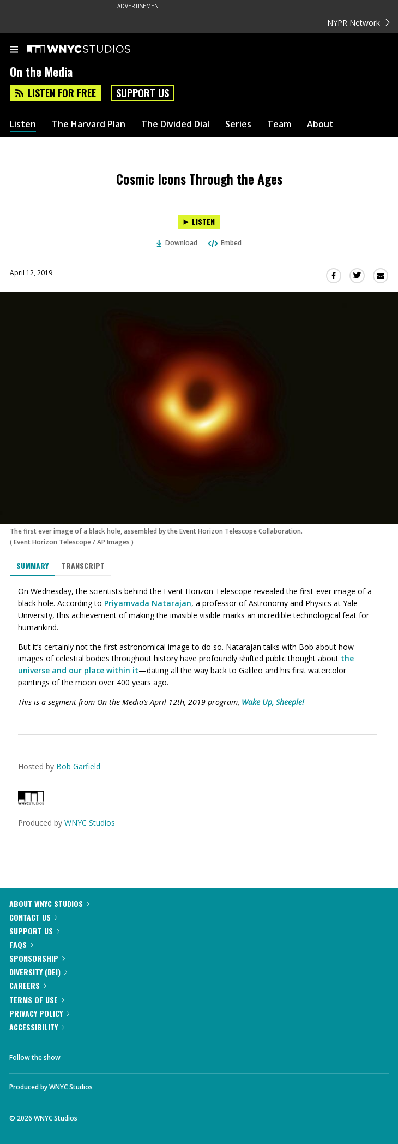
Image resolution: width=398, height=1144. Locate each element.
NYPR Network (358, 22)
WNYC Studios (89, 822)
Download (177, 242)
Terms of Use (36, 999)
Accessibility (36, 1027)
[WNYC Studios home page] (92, 50)
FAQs (21, 944)
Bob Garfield (78, 766)
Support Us (142, 93)
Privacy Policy (39, 1013)
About (320, 124)
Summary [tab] (32, 565)
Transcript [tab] (83, 565)
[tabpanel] (199, 647)
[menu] (14, 50)
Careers (27, 985)
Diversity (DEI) (38, 971)
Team (279, 124)
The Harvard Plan (88, 124)
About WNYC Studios (49, 903)
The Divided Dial (175, 124)
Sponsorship (37, 958)
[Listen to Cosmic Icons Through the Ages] (199, 222)
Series (238, 124)
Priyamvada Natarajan (147, 603)
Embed (224, 242)
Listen (23, 124)
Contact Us (33, 917)
